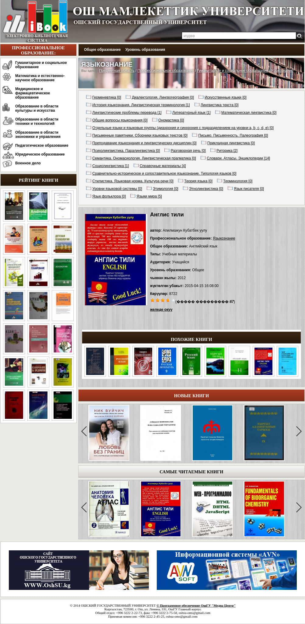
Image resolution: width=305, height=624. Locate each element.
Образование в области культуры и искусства (36, 108)
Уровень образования (145, 49)
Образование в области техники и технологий (36, 121)
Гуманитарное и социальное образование (41, 65)
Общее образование (102, 49)
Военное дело (28, 163)
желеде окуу (161, 309)
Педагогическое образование (41, 145)
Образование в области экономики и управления (38, 134)
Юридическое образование (40, 154)
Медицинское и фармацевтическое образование (32, 93)
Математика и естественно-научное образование (40, 78)
